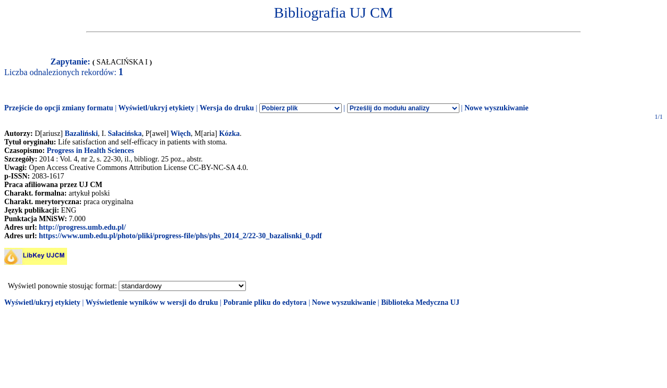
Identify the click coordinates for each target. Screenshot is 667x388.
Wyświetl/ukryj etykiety (156, 108)
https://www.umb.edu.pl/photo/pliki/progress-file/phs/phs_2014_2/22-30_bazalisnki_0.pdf (180, 236)
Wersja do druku (227, 108)
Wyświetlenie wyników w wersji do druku (152, 302)
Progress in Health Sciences (90, 151)
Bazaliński (81, 134)
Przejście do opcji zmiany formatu (58, 108)
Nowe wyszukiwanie (496, 108)
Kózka (229, 134)
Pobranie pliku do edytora (265, 302)
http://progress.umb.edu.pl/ (82, 227)
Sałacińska (125, 134)
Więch (180, 134)
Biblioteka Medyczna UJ (420, 302)
